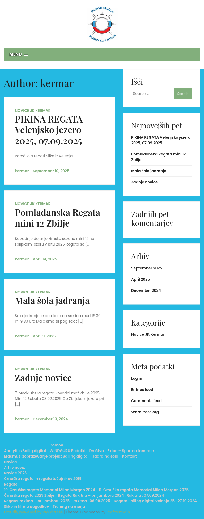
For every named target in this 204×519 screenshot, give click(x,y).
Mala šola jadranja (52, 300)
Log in (136, 378)
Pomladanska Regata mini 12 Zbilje (57, 217)
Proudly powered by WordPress (34, 512)
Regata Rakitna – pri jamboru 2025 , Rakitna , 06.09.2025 (57, 501)
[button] (102, 54)
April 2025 (140, 279)
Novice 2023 (15, 473)
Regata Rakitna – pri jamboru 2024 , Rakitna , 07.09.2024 (111, 495)
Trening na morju (69, 506)
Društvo (96, 450)
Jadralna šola (105, 456)
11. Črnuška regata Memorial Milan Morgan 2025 (144, 489)
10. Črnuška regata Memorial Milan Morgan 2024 (49, 489)
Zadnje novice (43, 377)
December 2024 (146, 290)
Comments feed (146, 400)
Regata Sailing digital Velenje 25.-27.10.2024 (155, 501)
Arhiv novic (14, 467)
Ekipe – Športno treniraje (131, 450)
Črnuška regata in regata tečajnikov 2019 (43, 478)
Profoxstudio (118, 512)
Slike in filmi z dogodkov (26, 506)
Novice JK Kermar (33, 110)
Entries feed (142, 389)
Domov (56, 445)
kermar (22, 171)
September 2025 (146, 268)
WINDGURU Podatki (68, 450)
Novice (10, 462)
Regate (11, 484)
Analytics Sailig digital (25, 450)
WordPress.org (145, 412)
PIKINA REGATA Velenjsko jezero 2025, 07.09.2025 (49, 130)
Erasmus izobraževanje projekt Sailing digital (46, 456)
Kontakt (129, 456)
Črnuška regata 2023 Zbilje (29, 495)
